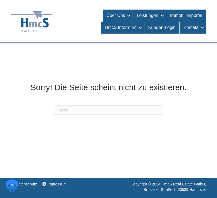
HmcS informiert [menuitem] (121, 27)
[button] (129, 16)
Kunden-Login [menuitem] (162, 27)
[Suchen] (108, 110)
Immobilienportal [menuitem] (186, 15)
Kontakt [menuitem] (191, 27)
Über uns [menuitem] (116, 15)
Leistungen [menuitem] (147, 15)
